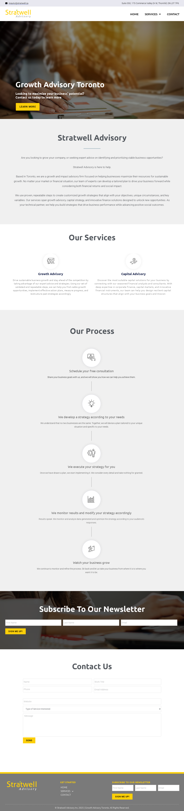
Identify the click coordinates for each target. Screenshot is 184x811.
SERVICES (153, 14)
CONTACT (173, 14)
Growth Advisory (50, 274)
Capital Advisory (133, 274)
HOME (134, 14)
